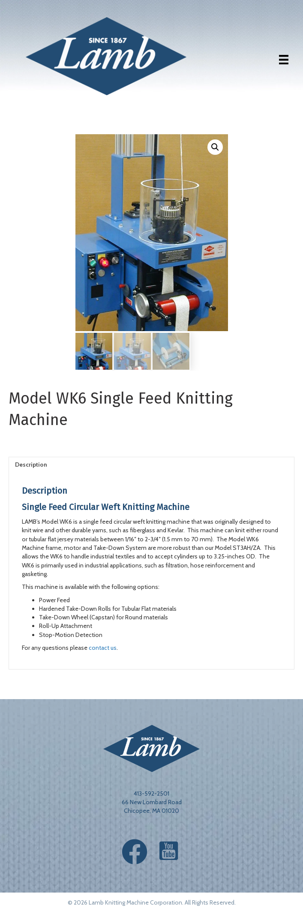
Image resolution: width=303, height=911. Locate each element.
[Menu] (283, 59)
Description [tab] (31, 464)
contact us (103, 648)
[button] (215, 147)
